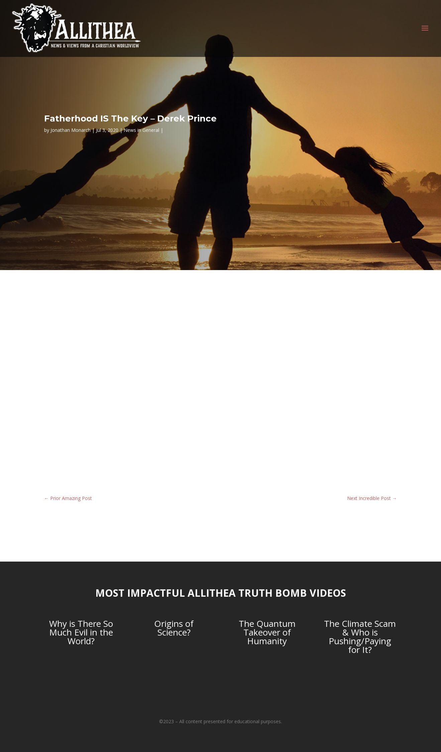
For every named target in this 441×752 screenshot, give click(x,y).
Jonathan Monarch (70, 130)
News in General (141, 130)
